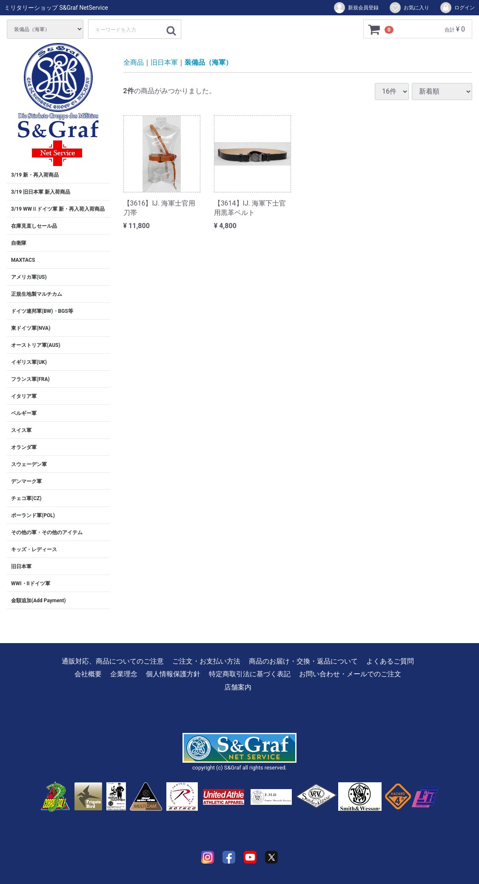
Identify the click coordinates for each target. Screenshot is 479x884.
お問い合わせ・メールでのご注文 (350, 674)
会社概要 (88, 674)
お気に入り (409, 7)
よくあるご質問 (390, 661)
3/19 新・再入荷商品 (35, 175)
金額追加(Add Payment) (38, 601)
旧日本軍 (21, 566)
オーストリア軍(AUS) (35, 345)
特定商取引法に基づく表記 (250, 674)
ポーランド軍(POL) (33, 515)
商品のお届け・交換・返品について (303, 661)
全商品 (133, 62)
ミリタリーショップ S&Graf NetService (56, 7)
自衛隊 (18, 243)
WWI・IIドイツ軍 (30, 583)
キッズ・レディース (34, 549)
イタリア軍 (24, 396)
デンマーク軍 (26, 481)
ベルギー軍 (24, 413)
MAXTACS (23, 260)
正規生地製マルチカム (36, 294)
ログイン (457, 7)
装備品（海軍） (208, 62)
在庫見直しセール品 (34, 226)
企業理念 (123, 674)
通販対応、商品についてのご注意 (113, 661)
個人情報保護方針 (173, 674)
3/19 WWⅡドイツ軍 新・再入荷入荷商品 (58, 209)
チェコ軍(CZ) (26, 498)
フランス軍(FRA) (30, 379)
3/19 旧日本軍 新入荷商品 (40, 192)
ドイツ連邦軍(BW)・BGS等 (42, 311)
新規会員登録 (356, 7)
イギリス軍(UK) (29, 362)
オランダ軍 (24, 447)
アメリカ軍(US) (29, 277)
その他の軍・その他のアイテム (47, 532)
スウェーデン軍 (29, 464)
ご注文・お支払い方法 (206, 661)
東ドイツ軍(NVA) (30, 328)
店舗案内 (237, 687)
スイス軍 (21, 430)
